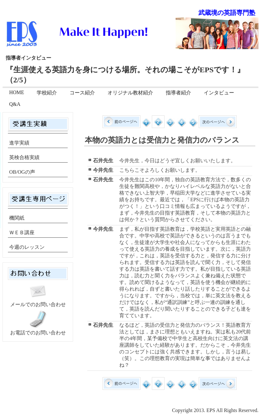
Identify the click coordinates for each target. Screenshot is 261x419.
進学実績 (19, 142)
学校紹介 (47, 92)
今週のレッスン (27, 247)
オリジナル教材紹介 (130, 92)
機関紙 (16, 218)
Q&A (15, 104)
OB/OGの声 (22, 172)
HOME (16, 92)
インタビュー (219, 92)
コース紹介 (82, 92)
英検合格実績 (24, 157)
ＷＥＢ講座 (21, 232)
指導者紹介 (178, 92)
